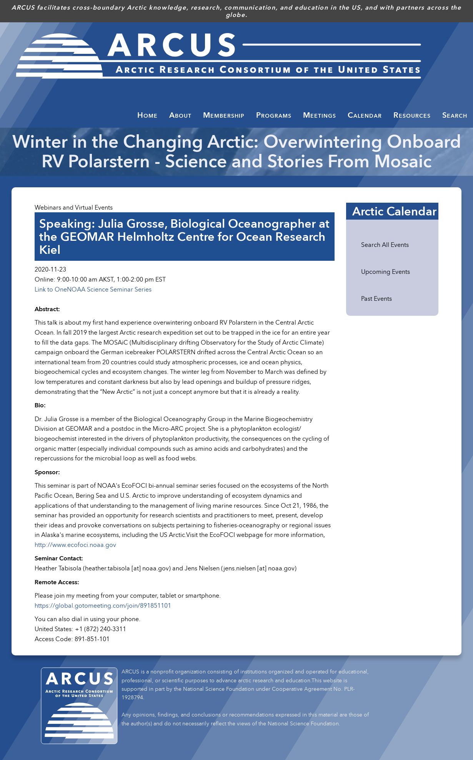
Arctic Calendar (394, 211)
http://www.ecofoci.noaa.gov (75, 545)
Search (454, 115)
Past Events (376, 298)
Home (147, 115)
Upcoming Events (385, 272)
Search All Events (385, 245)
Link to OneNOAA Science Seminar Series (93, 289)
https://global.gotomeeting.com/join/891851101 (103, 605)
